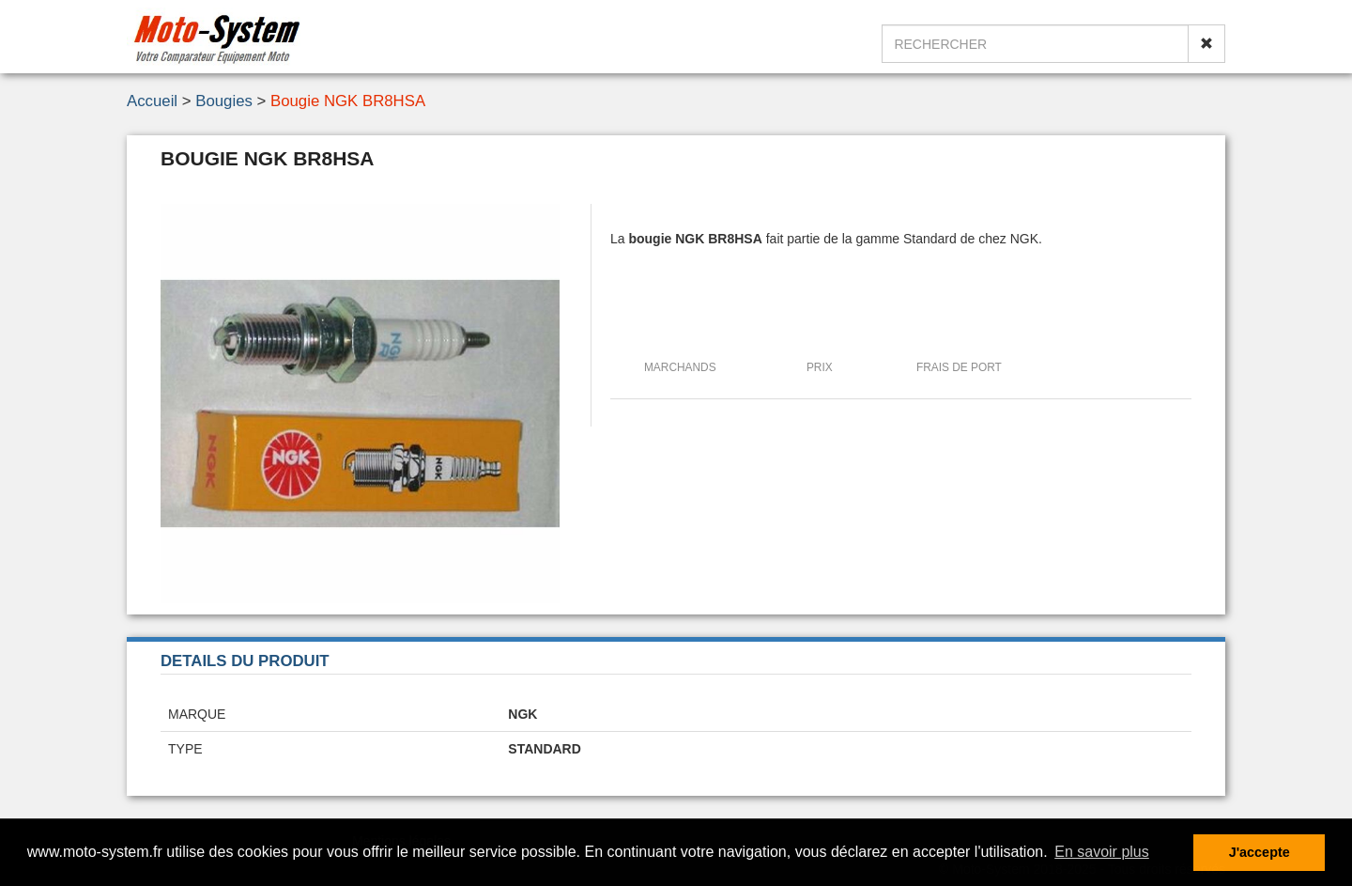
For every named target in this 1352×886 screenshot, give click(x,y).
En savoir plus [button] (1101, 852)
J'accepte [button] (1259, 852)
